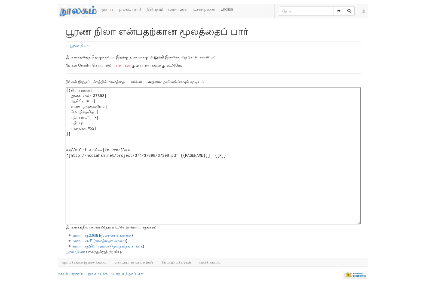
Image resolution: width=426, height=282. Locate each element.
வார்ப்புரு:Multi (85, 235)
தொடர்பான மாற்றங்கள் (134, 262)
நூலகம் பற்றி (129, 9)
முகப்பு (107, 9)
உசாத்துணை (204, 9)
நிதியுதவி (154, 9)
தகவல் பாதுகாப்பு (71, 274)
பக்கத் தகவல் (209, 262)
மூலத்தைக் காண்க (115, 235)
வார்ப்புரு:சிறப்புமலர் (90, 246)
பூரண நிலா (79, 46)
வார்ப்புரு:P (82, 241)
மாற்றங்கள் (178, 9)
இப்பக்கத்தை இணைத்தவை (84, 262)
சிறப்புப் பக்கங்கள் (176, 262)
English (226, 9)
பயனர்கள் (121, 65)
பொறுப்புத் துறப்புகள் (127, 274)
